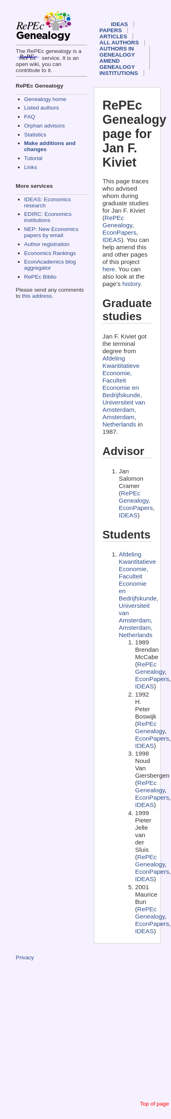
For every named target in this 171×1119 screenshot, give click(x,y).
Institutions (119, 73)
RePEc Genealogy (117, 221)
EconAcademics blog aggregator (50, 265)
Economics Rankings (50, 253)
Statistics (35, 135)
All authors (119, 43)
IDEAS (119, 24)
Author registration (46, 244)
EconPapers (119, 232)
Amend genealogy (117, 64)
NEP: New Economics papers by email (51, 232)
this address (37, 296)
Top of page (154, 1104)
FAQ (29, 117)
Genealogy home (45, 99)
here (108, 269)
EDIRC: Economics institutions (47, 217)
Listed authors (41, 108)
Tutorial (33, 158)
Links (30, 167)
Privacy (25, 957)
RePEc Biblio (40, 277)
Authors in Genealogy (117, 52)
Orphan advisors (44, 126)
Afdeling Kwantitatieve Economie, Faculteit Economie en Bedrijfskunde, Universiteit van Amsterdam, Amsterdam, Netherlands (123, 391)
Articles (113, 36)
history (131, 283)
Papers (111, 30)
